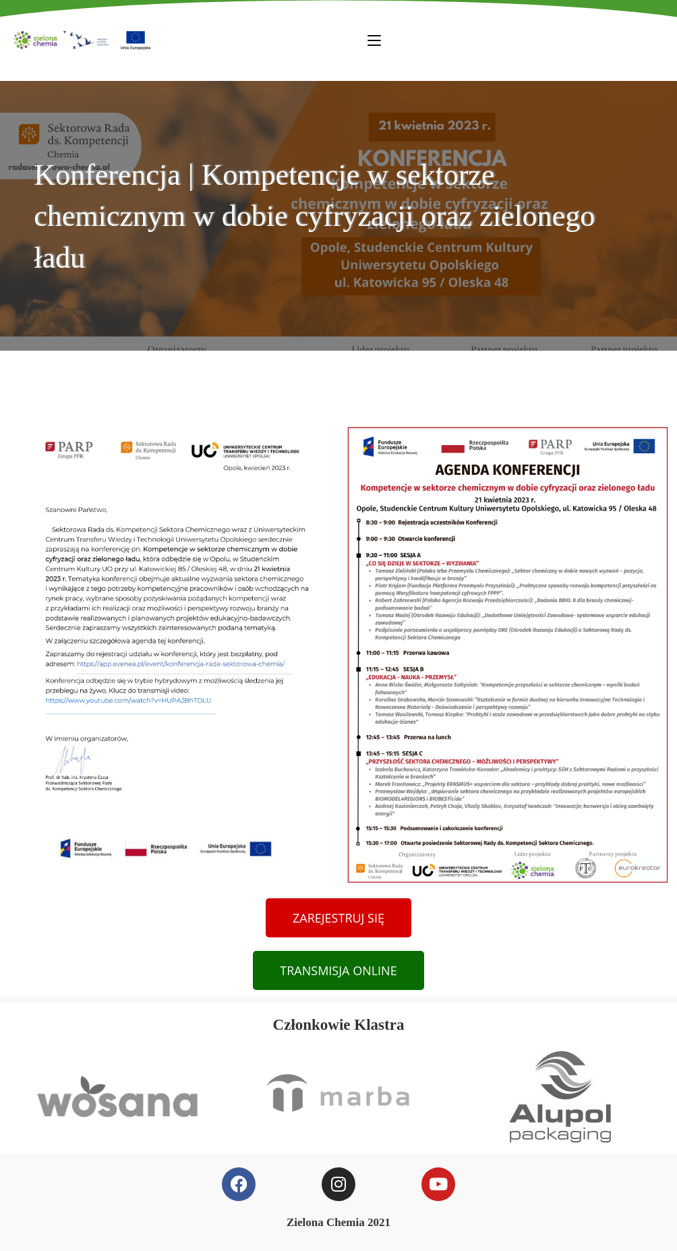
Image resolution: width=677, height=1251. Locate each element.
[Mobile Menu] (374, 39)
